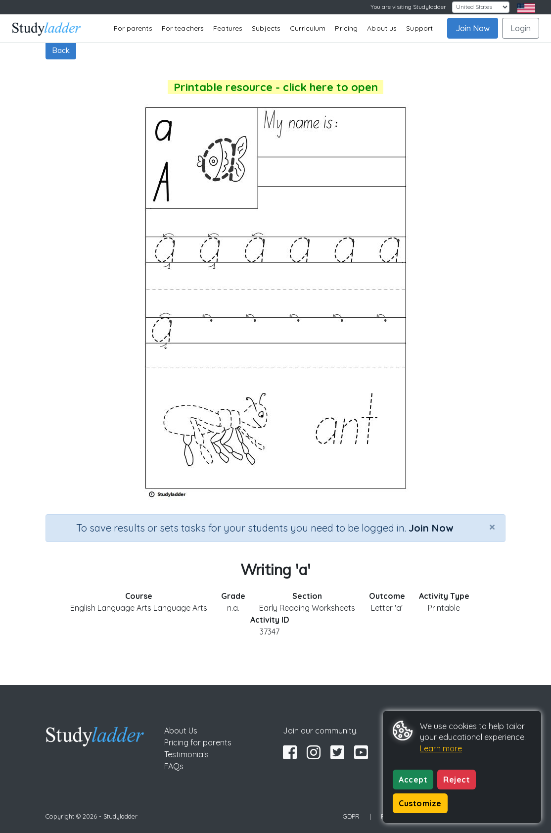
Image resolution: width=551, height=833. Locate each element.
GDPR (351, 816)
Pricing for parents (197, 742)
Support (419, 28)
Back (61, 50)
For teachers (183, 28)
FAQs (174, 766)
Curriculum (307, 28)
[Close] (492, 527)
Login (520, 28)
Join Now (473, 28)
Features (227, 28)
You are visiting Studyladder (408, 6)
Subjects (266, 28)
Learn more (441, 748)
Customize (420, 803)
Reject (456, 779)
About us (382, 28)
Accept (413, 779)
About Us (180, 730)
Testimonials (186, 754)
